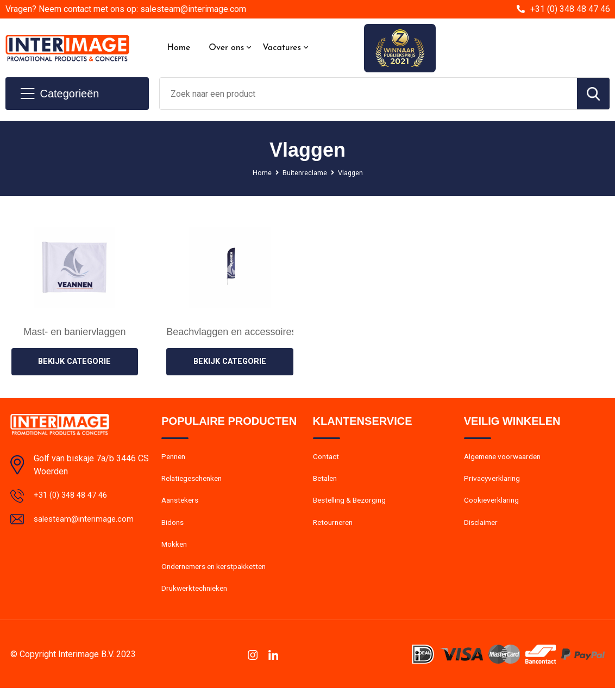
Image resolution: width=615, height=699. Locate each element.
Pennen (174, 458)
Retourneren (335, 528)
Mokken (175, 551)
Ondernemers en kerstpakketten (218, 575)
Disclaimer (482, 528)
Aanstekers (181, 505)
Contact (327, 458)
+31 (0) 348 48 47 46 (570, 9)
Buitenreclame (304, 172)
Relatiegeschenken (194, 481)
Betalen (326, 481)
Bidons (173, 528)
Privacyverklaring (493, 481)
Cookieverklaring (493, 505)
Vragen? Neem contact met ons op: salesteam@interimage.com (125, 9)
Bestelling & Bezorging (353, 505)
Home (179, 48)
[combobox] (368, 93)
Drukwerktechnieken (197, 598)
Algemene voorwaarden (506, 458)
